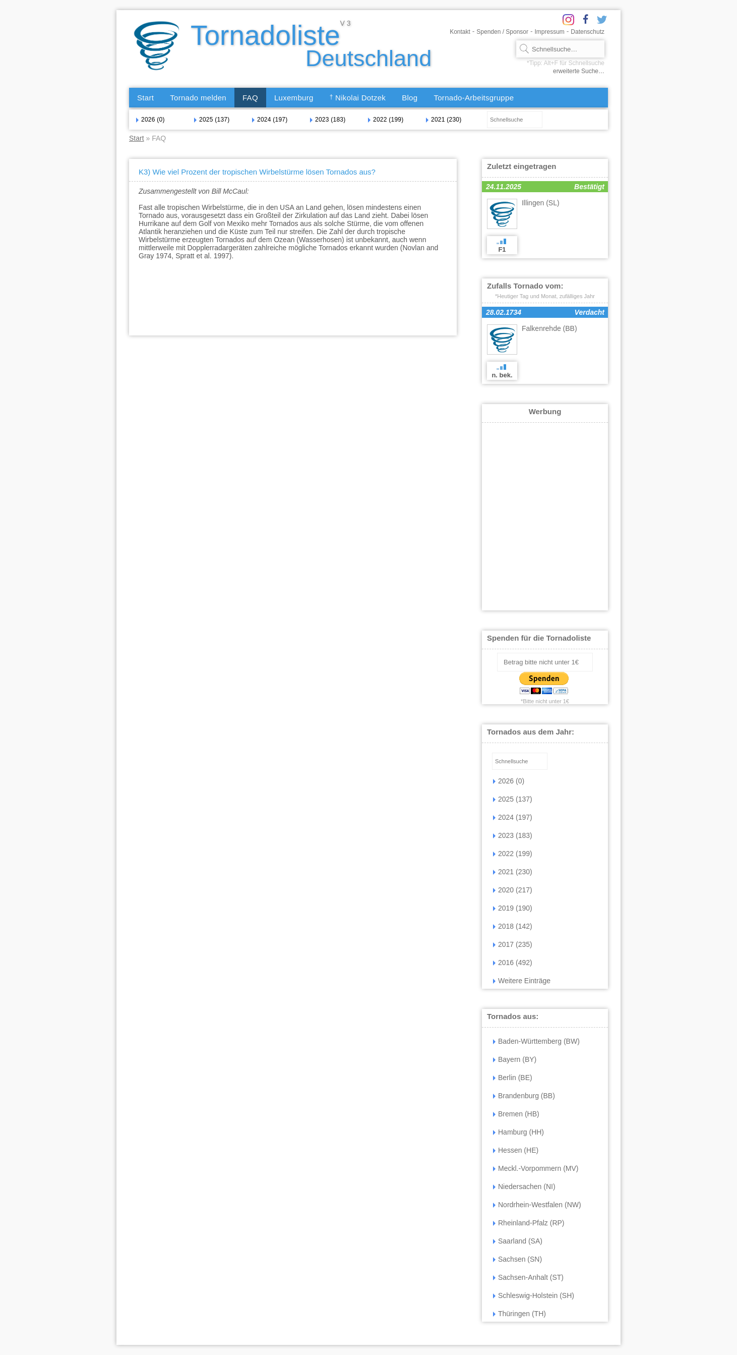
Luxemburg (294, 97)
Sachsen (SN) (517, 1259)
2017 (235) (512, 944)
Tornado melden (198, 97)
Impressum (550, 31)
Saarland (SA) (517, 1241)
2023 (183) (327, 119)
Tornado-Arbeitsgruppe (474, 97)
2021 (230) (443, 119)
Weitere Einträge (521, 981)
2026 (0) (150, 119)
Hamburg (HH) (518, 1132)
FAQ (250, 97)
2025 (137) (211, 119)
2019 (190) (512, 908)
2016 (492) (512, 962)
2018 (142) (512, 926)
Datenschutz (587, 31)
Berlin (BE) (512, 1078)
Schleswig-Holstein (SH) (533, 1295)
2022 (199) (385, 119)
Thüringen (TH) (519, 1314)
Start (145, 97)
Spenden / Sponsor (502, 31)
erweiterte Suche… (578, 71)
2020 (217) (512, 890)
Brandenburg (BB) (524, 1096)
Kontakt (460, 31)
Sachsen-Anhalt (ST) (528, 1277)
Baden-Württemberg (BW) (536, 1041)
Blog (409, 97)
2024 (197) (269, 119)
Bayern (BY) (514, 1059)
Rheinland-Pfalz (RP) (529, 1223)
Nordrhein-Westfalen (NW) (537, 1205)
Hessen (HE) (515, 1150)
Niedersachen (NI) (524, 1186)
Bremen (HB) (516, 1114)
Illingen (541, 203)
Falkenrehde (549, 328)
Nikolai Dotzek (358, 97)
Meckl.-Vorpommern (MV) (535, 1168)
